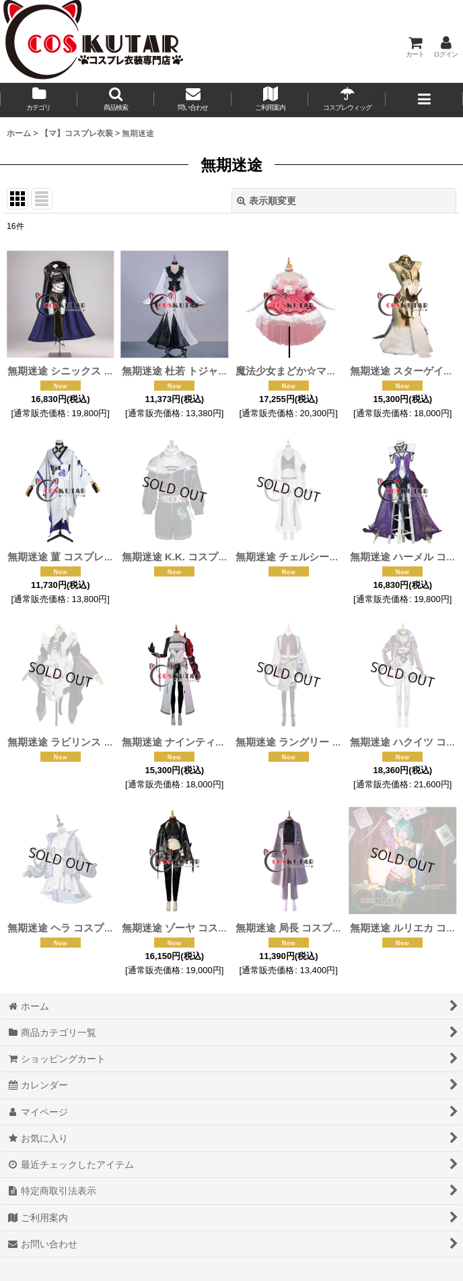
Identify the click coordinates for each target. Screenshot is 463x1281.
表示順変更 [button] (266, 200)
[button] (116, 100)
